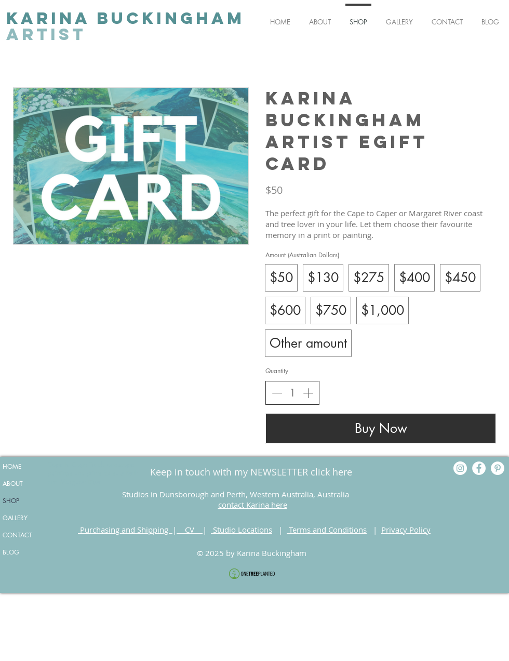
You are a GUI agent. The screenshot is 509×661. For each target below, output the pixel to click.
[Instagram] (460, 468)
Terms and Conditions (327, 529)
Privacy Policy (406, 529)
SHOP (11, 500)
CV (190, 529)
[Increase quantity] (308, 392)
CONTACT (17, 535)
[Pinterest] (497, 468)
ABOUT (13, 483)
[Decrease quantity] (277, 392)
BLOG (11, 552)
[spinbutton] (292, 393)
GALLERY (15, 517)
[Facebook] (479, 468)
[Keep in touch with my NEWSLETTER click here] (251, 472)
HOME (12, 466)
